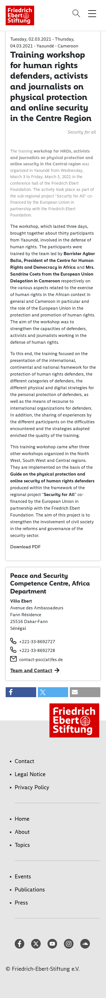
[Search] (77, 13)
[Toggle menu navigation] (92, 13)
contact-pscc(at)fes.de (41, 659)
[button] (21, 692)
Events (23, 876)
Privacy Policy (32, 787)
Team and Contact (31, 670)
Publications (30, 889)
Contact (24, 761)
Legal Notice (30, 774)
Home (22, 818)
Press (21, 902)
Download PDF (25, 546)
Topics (22, 844)
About (22, 831)
